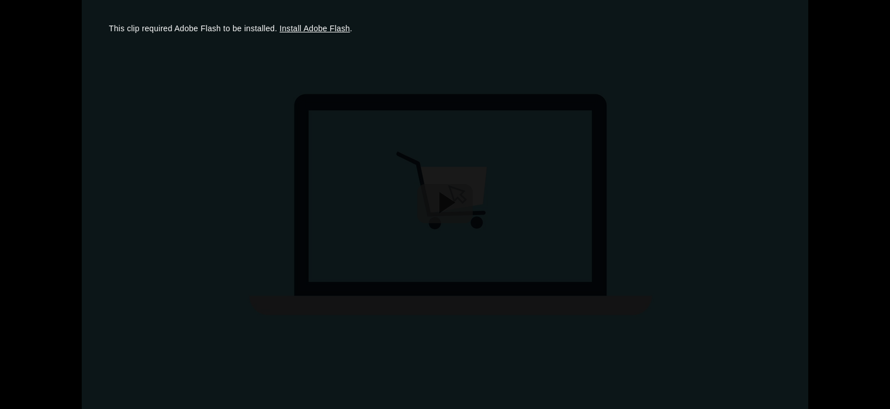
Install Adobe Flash (315, 28)
